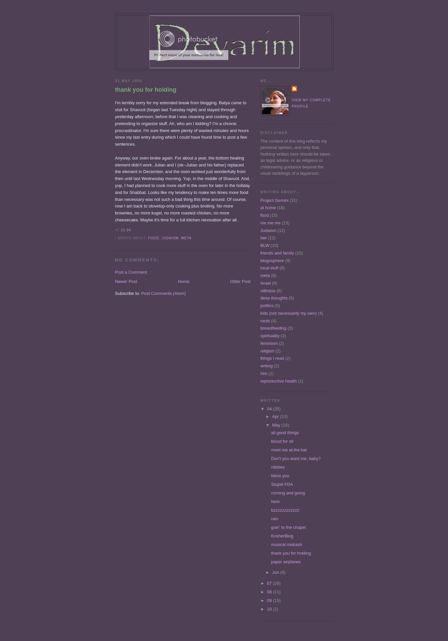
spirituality (270, 335)
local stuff (269, 267)
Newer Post (126, 281)
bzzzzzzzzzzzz (285, 510)
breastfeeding (273, 328)
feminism (269, 343)
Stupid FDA (282, 484)
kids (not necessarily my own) (288, 313)
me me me (270, 222)
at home (268, 207)
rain (274, 518)
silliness (268, 290)
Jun (276, 572)
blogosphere (272, 260)
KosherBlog (282, 535)
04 (270, 408)
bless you (280, 475)
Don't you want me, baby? (295, 458)
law (263, 237)
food (153, 238)
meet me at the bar (289, 449)
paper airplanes (286, 561)
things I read (272, 358)
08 (270, 591)
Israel (265, 283)
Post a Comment (131, 272)
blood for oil (282, 441)
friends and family (277, 253)
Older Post (240, 281)
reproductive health (278, 381)
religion (267, 350)
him (263, 373)
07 (270, 583)
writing (266, 365)
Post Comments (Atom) (163, 293)
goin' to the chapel (288, 527)
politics (267, 305)
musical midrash (286, 544)
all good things (285, 432)
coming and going (288, 492)
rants (265, 320)
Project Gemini (274, 200)
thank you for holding (145, 89)
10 (270, 609)
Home (184, 281)
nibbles (277, 467)
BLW (264, 245)
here (275, 501)
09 (270, 600)
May (276, 425)
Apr (276, 416)
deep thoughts (273, 298)
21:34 (126, 230)
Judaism (170, 238)
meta (186, 238)
